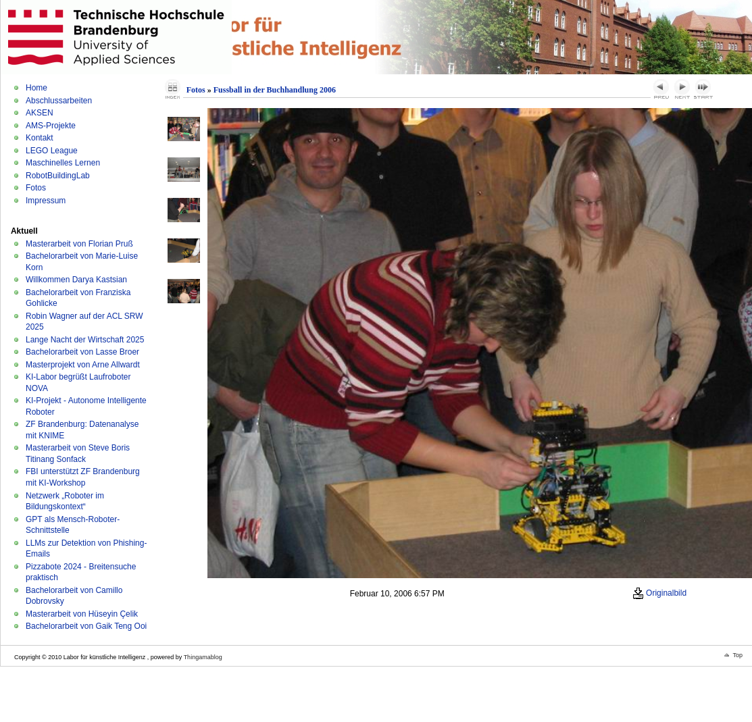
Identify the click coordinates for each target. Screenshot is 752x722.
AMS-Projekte (51, 125)
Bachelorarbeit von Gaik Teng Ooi (86, 626)
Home (36, 88)
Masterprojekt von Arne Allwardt (83, 364)
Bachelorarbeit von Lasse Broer (82, 352)
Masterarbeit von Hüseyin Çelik (82, 614)
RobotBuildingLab (58, 175)
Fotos (36, 187)
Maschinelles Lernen (63, 162)
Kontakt (39, 138)
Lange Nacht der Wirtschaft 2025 (85, 339)
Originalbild (659, 593)
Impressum (46, 200)
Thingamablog (203, 657)
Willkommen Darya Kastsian (76, 279)
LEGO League (52, 150)
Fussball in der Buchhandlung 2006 (275, 90)
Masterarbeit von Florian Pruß (79, 244)
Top (737, 655)
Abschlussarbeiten (59, 100)
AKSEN (39, 113)
